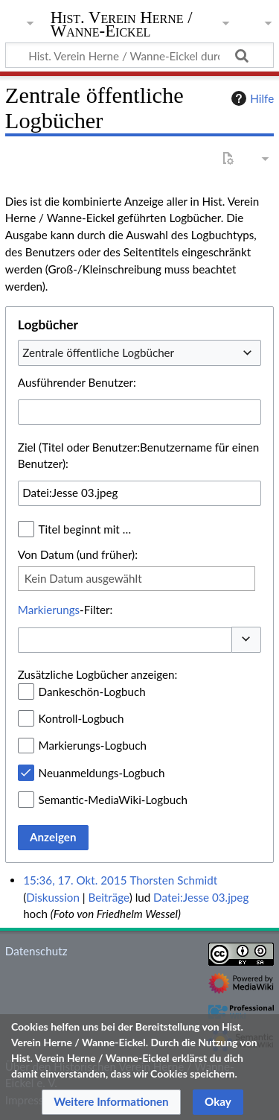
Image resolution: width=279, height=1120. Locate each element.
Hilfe (251, 98)
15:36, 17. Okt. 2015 (74, 880)
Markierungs (49, 609)
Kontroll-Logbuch (81, 718)
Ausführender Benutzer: (77, 382)
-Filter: (65, 609)
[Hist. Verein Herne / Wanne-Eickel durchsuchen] (139, 55)
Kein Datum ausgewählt (83, 578)
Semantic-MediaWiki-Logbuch (113, 799)
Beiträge (108, 897)
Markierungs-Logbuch (93, 745)
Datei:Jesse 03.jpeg (200, 897)
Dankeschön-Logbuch (92, 691)
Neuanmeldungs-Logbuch (102, 772)
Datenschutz (36, 951)
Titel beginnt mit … (85, 529)
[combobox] (139, 352)
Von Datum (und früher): (78, 554)
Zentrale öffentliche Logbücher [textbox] (98, 352)
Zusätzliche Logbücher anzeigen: (97, 674)
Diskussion (53, 897)
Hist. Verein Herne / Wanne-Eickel (122, 25)
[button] (246, 640)
